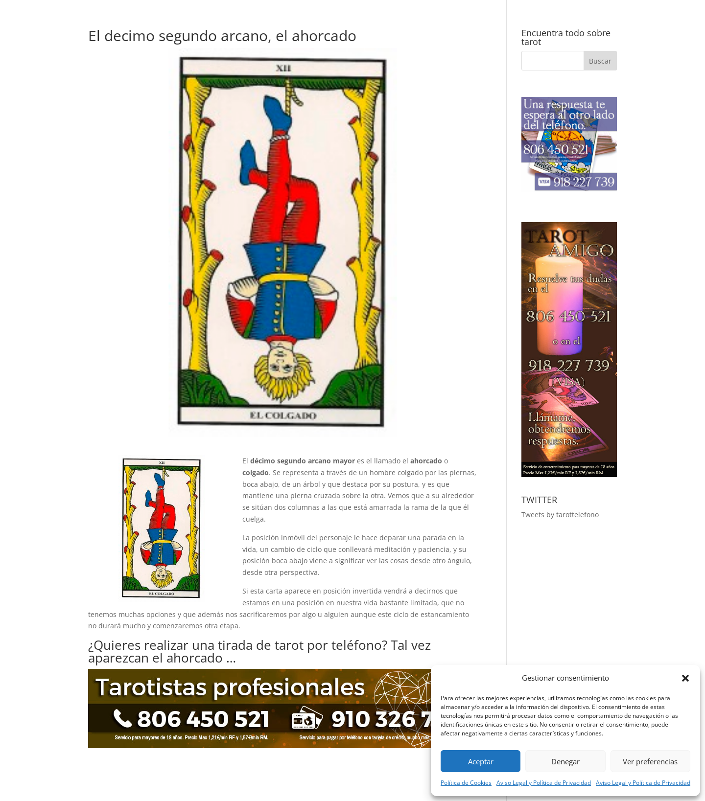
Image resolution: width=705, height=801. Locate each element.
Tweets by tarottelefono (560, 514)
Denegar (565, 761)
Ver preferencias (650, 761)
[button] (685, 678)
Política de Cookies (466, 782)
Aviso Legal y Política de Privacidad (543, 782)
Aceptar (481, 761)
